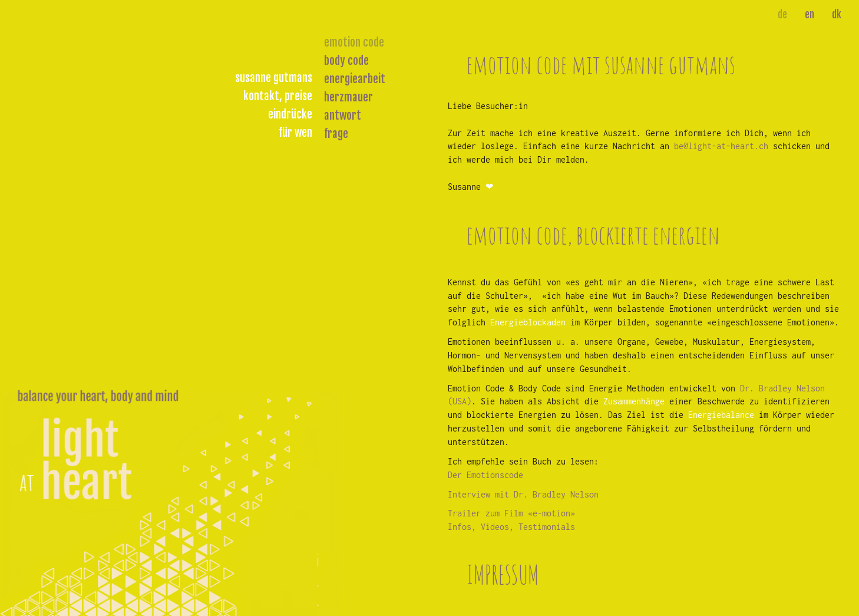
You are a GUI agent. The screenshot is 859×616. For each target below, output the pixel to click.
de (782, 14)
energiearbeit (354, 79)
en (809, 14)
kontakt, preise (277, 96)
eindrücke (290, 114)
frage (336, 134)
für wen (295, 133)
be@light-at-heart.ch (721, 146)
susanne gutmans (273, 78)
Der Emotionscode (485, 475)
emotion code (354, 42)
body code (346, 61)
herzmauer (348, 97)
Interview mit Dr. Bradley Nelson (523, 494)
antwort (342, 115)
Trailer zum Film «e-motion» (511, 513)
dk (836, 14)
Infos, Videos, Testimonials (511, 527)
